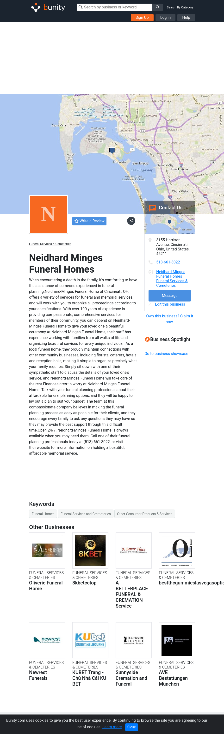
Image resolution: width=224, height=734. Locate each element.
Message (169, 295)
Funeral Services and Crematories (86, 514)
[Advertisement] (112, 58)
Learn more (112, 727)
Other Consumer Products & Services (144, 514)
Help (186, 17)
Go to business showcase (166, 353)
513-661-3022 (168, 262)
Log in (165, 17)
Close (131, 727)
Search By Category (180, 7)
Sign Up (142, 17)
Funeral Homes (43, 514)
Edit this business (167, 304)
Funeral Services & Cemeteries (50, 244)
